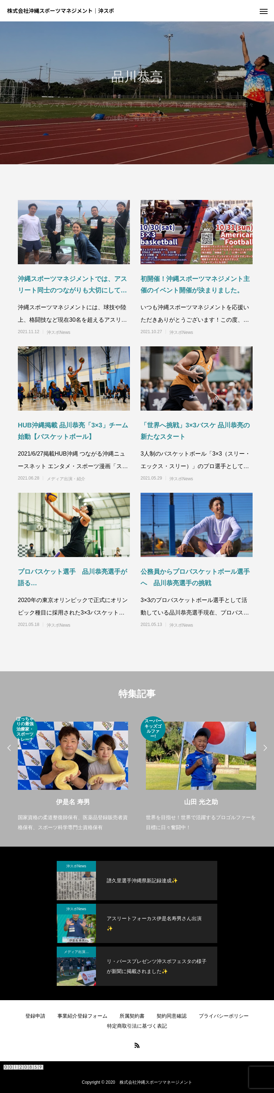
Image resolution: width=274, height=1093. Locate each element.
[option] (73, 774)
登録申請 (35, 1016)
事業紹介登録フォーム (82, 1016)
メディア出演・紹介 (66, 478)
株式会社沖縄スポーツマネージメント (156, 1082)
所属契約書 (132, 1016)
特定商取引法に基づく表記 (137, 1026)
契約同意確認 (172, 1016)
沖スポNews (58, 332)
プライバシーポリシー (224, 1016)
